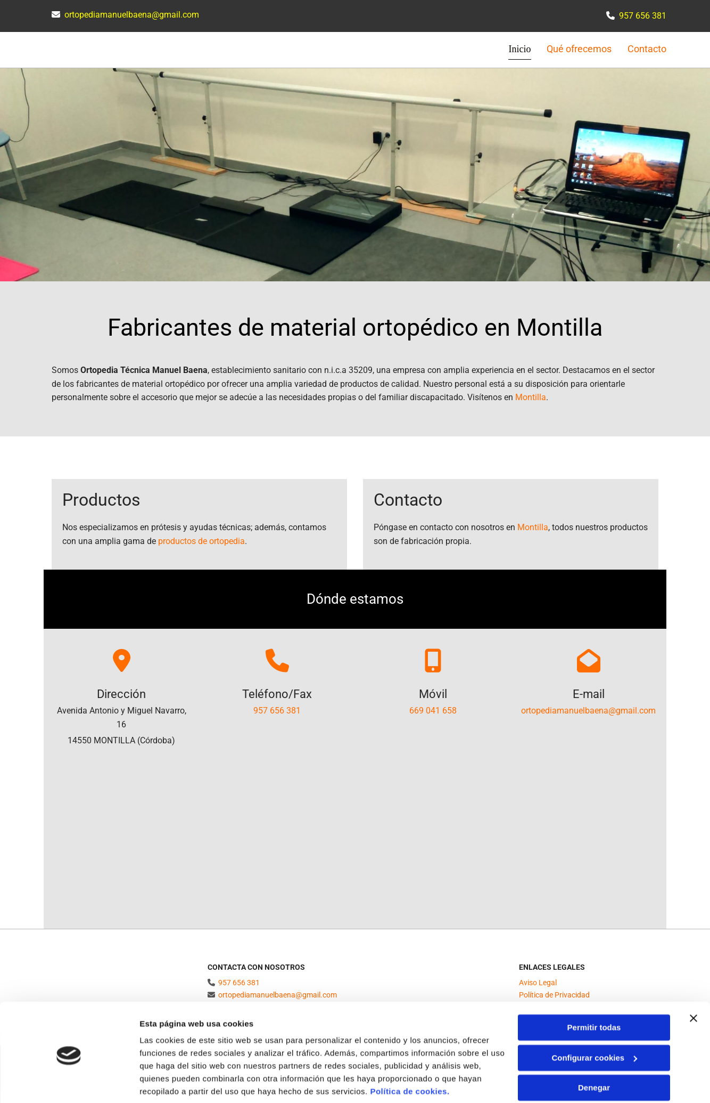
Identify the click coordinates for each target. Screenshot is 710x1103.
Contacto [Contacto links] (647, 48)
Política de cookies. (409, 1052)
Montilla (530, 397)
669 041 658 (433, 710)
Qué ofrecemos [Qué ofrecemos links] (579, 48)
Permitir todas (594, 988)
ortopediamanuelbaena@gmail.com (131, 15)
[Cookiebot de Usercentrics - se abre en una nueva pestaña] (68, 1082)
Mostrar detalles (170, 1081)
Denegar (594, 1048)
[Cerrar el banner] (693, 979)
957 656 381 (277, 710)
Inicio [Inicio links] (519, 48)
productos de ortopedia (201, 541)
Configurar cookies (594, 1018)
